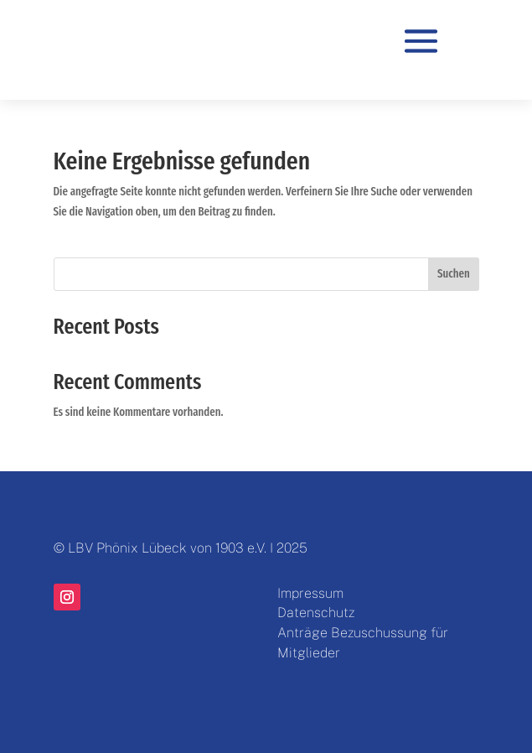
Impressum (310, 593)
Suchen (453, 274)
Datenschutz (315, 613)
